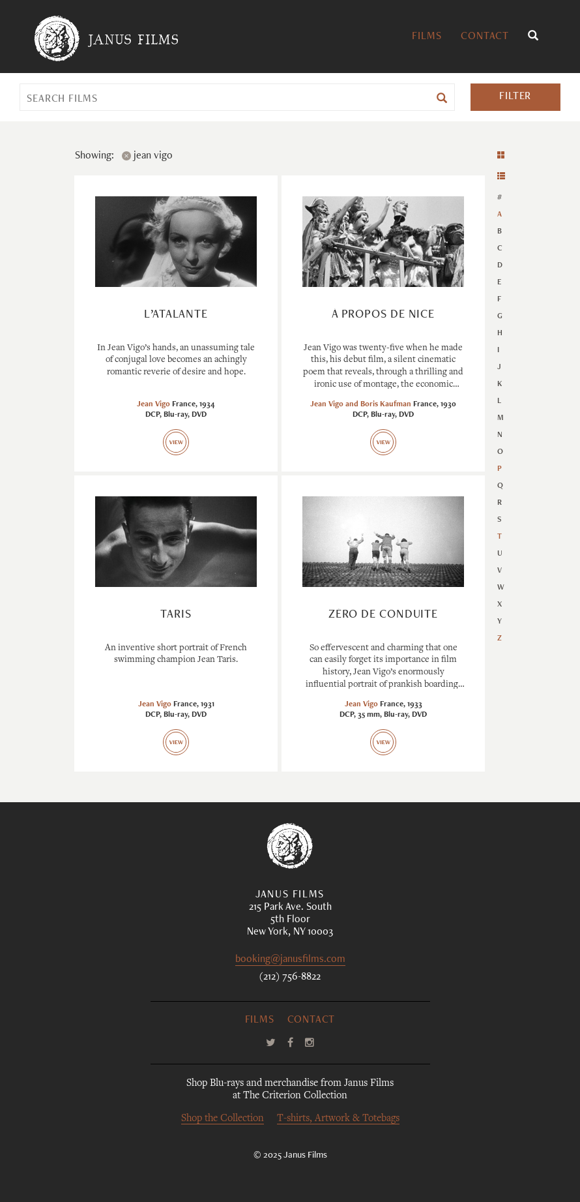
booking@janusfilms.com (290, 960)
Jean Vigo (153, 404)
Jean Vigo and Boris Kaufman (360, 404)
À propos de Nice (383, 315)
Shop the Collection (222, 1119)
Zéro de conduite (383, 615)
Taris (176, 615)
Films (426, 37)
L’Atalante (176, 315)
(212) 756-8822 (290, 977)
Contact (485, 37)
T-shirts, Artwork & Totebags (338, 1119)
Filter (515, 97)
